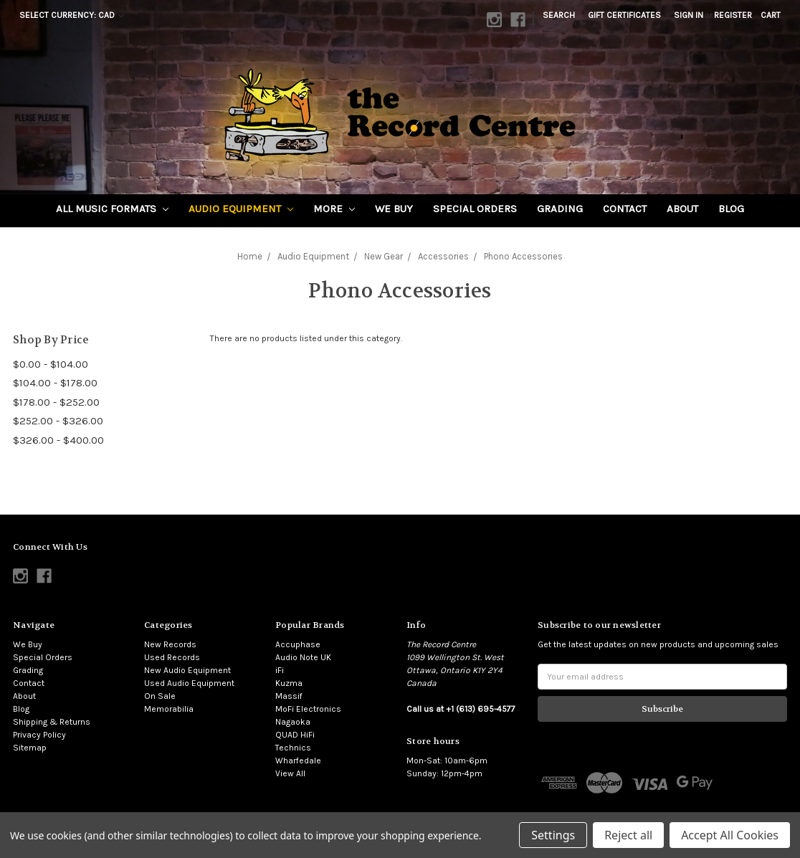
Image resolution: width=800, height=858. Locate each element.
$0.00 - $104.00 (50, 364)
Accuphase (297, 644)
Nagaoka (292, 722)
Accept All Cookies (729, 835)
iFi (279, 670)
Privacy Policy (39, 735)
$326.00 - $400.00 (58, 440)
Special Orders (475, 208)
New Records (170, 644)
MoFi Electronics (308, 709)
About (682, 208)
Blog (731, 208)
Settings (553, 835)
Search (559, 15)
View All (290, 773)
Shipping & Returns (51, 722)
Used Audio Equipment (189, 683)
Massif (289, 696)
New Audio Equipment (187, 670)
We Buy (394, 208)
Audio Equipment (241, 208)
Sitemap (30, 748)
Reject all (628, 835)
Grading (560, 208)
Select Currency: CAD (71, 15)
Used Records (172, 657)
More (334, 208)
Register (733, 15)
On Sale (160, 696)
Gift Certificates (624, 15)
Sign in (688, 15)
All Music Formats (112, 208)
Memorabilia (169, 709)
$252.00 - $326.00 (58, 420)
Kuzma (289, 683)
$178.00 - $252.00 (56, 402)
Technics (293, 748)
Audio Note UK (303, 657)
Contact (625, 208)
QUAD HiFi (295, 735)
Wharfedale (298, 760)
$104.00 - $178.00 (55, 382)
